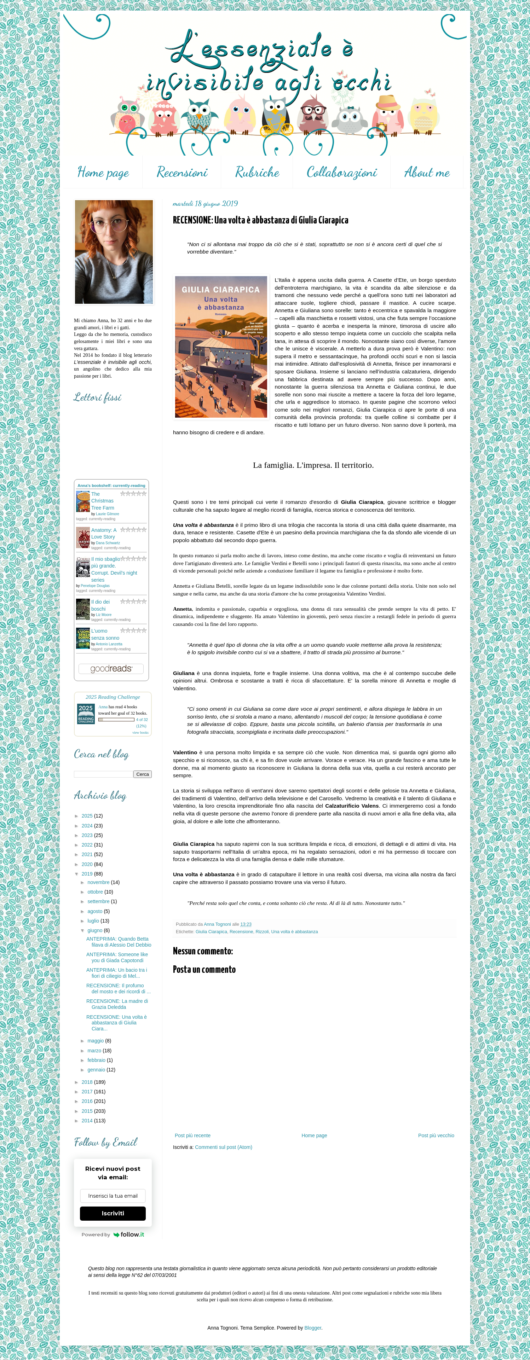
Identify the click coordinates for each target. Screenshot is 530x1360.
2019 (88, 874)
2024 (88, 826)
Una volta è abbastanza (294, 931)
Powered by (113, 1234)
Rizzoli (262, 931)
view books (140, 732)
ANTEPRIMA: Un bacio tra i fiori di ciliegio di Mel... (116, 973)
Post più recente (193, 1135)
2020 (88, 864)
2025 (88, 816)
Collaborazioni (342, 172)
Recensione (241, 931)
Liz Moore (103, 615)
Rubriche (257, 172)
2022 (88, 845)
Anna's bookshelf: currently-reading (111, 485)
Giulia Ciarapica (211, 931)
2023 (88, 835)
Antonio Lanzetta (109, 644)
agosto (95, 911)
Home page (103, 172)
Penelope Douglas (95, 586)
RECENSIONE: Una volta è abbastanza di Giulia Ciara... (116, 1023)
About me (427, 172)
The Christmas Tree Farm (102, 501)
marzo (95, 1050)
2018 (88, 1082)
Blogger (312, 1328)
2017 (88, 1091)
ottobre (95, 892)
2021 (88, 854)
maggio (96, 1041)
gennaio (96, 1070)
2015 (88, 1111)
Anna (103, 706)
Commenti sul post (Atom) (223, 1147)
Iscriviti (113, 1213)
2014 (88, 1120)
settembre (99, 901)
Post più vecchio (436, 1135)
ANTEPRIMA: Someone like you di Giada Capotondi (117, 957)
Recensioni (181, 172)
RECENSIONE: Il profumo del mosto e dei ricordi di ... (118, 988)
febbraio (96, 1060)
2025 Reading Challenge (113, 697)
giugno (95, 930)
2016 (88, 1101)
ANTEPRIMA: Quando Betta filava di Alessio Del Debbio (118, 942)
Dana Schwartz (108, 543)
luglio (93, 921)
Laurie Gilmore (107, 514)
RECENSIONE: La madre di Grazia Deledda (117, 1004)
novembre (99, 882)
